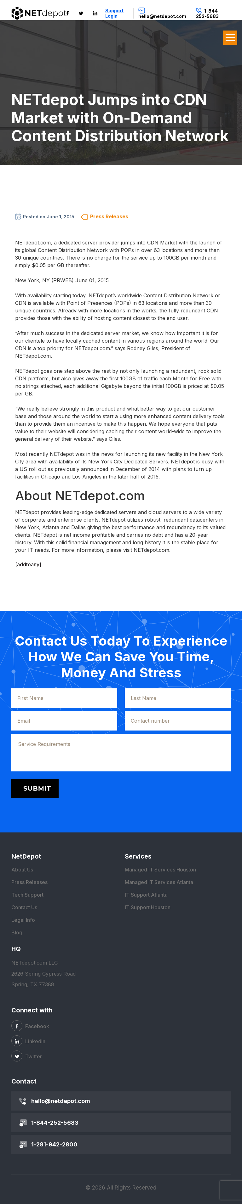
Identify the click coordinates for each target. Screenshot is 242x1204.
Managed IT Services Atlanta (159, 882)
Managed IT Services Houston (160, 869)
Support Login (114, 13)
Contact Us (24, 907)
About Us (22, 869)
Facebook (30, 1025)
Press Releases (29, 882)
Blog (16, 932)
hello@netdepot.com (60, 1101)
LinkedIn (28, 1040)
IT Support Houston (147, 907)
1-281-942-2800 (54, 1144)
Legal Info (23, 920)
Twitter (26, 1055)
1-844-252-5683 (54, 1122)
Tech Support (27, 895)
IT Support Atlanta (146, 895)
